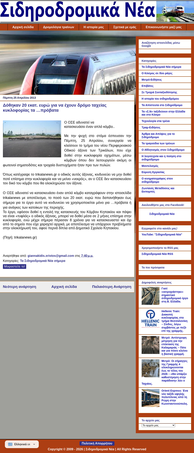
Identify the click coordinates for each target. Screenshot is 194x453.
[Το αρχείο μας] (158, 425)
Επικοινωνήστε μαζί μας (164, 27)
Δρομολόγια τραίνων (58, 27)
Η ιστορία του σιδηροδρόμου (160, 98)
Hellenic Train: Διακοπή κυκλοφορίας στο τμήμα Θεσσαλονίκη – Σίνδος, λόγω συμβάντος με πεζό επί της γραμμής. (175, 321)
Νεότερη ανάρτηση (19, 287)
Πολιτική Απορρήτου (97, 443)
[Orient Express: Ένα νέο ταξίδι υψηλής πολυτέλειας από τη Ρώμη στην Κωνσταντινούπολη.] (151, 406)
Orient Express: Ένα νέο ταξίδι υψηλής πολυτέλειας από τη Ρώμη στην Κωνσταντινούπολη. (175, 397)
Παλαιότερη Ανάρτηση (111, 287)
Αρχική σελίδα (23, 27)
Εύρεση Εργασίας (153, 172)
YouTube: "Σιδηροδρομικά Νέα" (162, 234)
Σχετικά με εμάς (124, 27)
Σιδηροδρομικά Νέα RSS (157, 253)
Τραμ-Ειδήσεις (151, 127)
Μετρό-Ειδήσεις (152, 79)
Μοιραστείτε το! (14, 266)
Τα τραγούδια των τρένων (158, 143)
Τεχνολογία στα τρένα (156, 121)
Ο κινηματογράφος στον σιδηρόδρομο (157, 180)
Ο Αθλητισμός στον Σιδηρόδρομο (163, 149)
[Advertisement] (67, 63)
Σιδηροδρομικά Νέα (162, 213)
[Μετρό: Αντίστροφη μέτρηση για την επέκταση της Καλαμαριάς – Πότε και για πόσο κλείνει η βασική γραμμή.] (151, 353)
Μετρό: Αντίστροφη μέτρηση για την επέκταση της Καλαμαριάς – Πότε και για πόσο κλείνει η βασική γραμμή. (175, 345)
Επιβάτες (147, 85)
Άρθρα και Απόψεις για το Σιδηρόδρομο (158, 135)
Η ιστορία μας (94, 27)
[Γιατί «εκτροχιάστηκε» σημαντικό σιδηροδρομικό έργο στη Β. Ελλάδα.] (151, 303)
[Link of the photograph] (32, 139)
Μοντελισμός (150, 165)
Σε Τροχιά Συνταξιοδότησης (159, 92)
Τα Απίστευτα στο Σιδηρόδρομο (162, 105)
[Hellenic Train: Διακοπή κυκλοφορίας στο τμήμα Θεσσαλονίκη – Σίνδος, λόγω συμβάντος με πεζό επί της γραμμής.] (151, 326)
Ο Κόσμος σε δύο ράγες (157, 73)
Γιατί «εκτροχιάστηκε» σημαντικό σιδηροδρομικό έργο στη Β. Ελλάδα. (175, 295)
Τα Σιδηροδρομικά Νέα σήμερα (42, 260)
